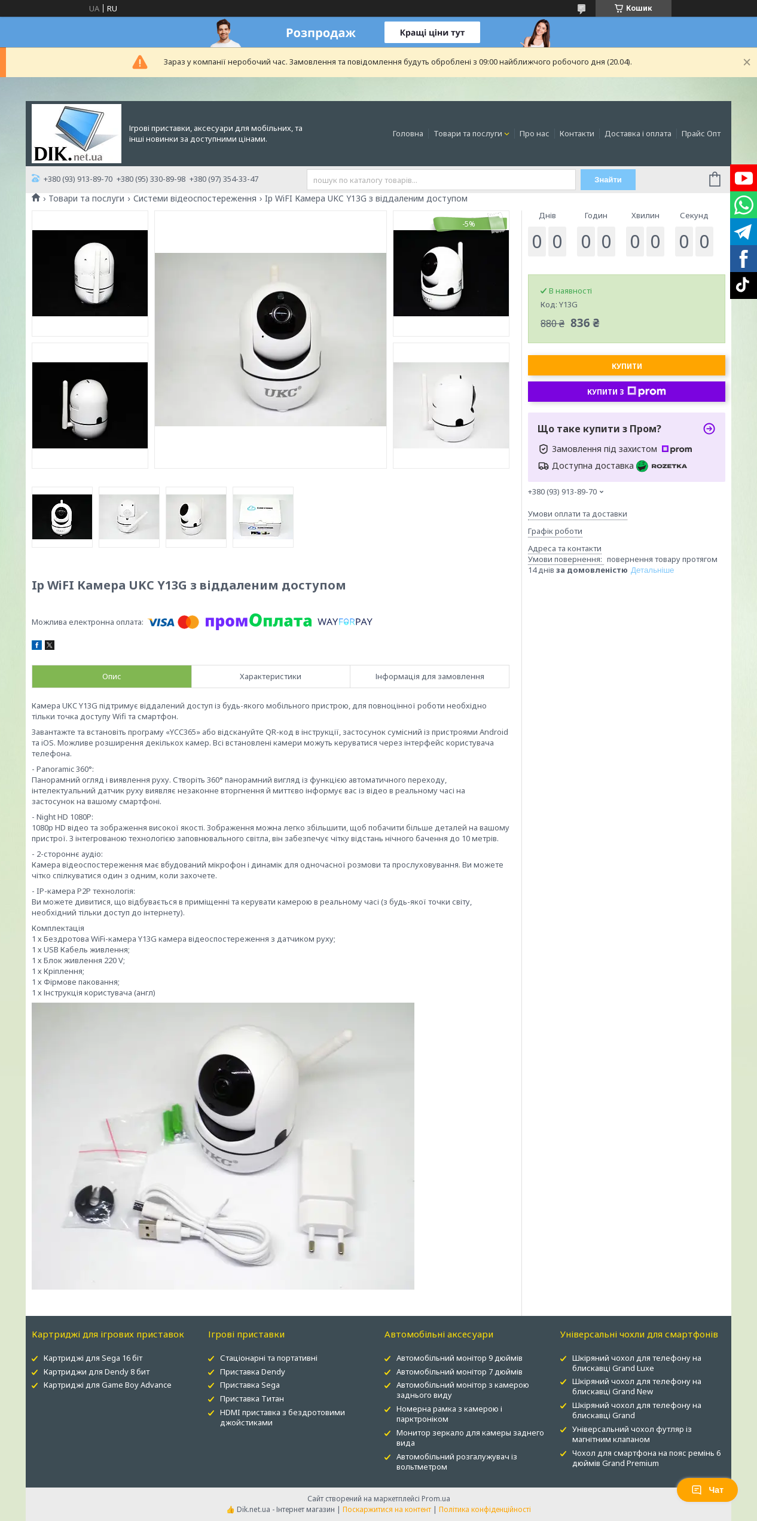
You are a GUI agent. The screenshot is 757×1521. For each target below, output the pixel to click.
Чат (707, 1490)
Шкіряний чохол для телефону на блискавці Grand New (636, 1386)
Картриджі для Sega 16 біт (93, 1357)
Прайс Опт (701, 133)
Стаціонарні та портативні (269, 1357)
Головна (408, 133)
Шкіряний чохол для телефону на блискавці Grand (636, 1410)
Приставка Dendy (252, 1371)
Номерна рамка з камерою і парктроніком (449, 1413)
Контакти (577, 133)
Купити (627, 366)
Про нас (535, 133)
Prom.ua (436, 1498)
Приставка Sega (250, 1384)
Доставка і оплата (638, 133)
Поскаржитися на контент (387, 1509)
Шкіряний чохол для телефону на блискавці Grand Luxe (636, 1362)
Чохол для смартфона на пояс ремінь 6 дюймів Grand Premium (646, 1457)
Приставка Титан (252, 1398)
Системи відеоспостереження (195, 198)
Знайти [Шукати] (608, 179)
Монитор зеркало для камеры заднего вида (470, 1437)
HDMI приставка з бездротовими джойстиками (282, 1417)
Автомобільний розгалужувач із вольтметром (456, 1461)
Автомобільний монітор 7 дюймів (459, 1371)
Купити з (626, 391)
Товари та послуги (468, 133)
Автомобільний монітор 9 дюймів (459, 1357)
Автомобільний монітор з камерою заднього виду (462, 1389)
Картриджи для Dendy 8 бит (96, 1371)
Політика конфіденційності (485, 1509)
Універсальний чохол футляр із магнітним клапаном (632, 1434)
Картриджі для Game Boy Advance (108, 1384)
